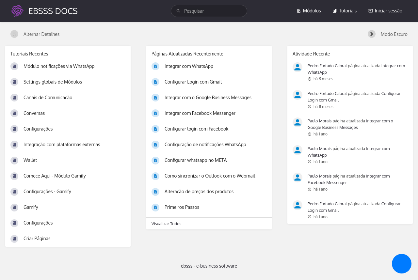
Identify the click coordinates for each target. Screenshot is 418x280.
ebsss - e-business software (209, 266)
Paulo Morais (319, 120)
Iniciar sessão (385, 10)
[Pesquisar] (178, 11)
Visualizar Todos (166, 223)
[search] (209, 11)
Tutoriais (344, 10)
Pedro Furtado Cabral (327, 65)
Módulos (309, 10)
